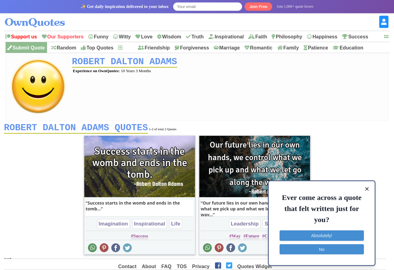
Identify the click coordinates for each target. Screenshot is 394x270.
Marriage (229, 47)
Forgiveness (194, 47)
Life (175, 226)
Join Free (258, 6)
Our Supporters (65, 36)
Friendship (157, 47)
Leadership (245, 226)
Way (236, 238)
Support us (24, 36)
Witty (125, 36)
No (321, 247)
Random (66, 47)
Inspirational (229, 36)
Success (358, 36)
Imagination (113, 226)
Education (351, 47)
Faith (261, 36)
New (128, 47)
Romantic (261, 47)
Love (146, 36)
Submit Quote (29, 47)
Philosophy (289, 36)
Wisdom (171, 36)
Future (252, 238)
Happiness (324, 36)
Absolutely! (321, 233)
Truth (197, 36)
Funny (101, 36)
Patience (318, 47)
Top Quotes (99, 47)
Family (291, 47)
